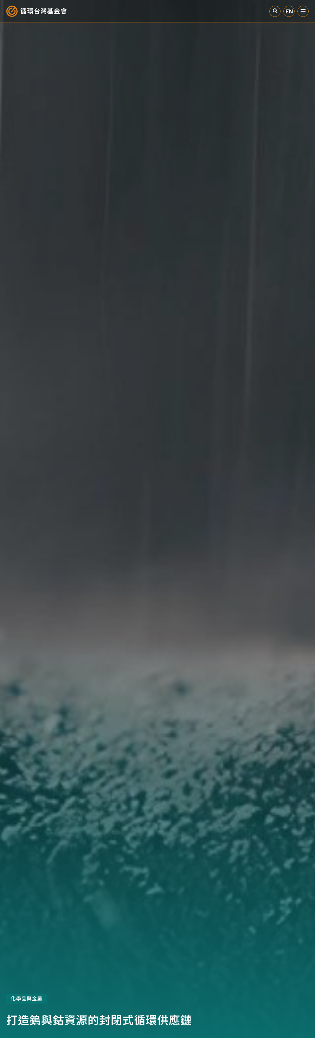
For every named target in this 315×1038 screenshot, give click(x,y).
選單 (303, 11)
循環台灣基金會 (43, 11)
